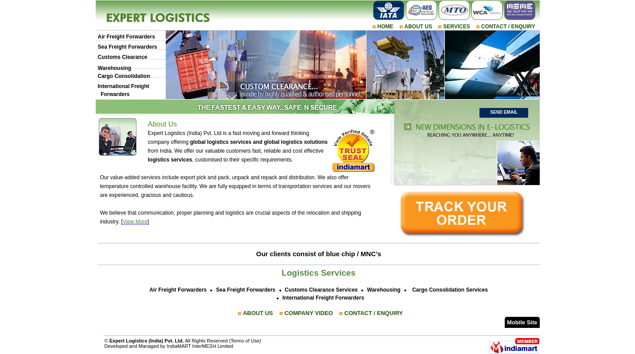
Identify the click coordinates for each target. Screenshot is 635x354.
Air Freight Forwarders (126, 37)
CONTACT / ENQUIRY (508, 26)
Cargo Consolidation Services (450, 290)
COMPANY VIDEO (308, 313)
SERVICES (456, 26)
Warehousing (115, 68)
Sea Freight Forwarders (127, 47)
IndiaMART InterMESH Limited (200, 346)
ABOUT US (418, 26)
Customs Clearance (123, 57)
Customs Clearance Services (321, 290)
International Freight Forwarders (323, 298)
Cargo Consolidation (124, 76)
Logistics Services (319, 272)
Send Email (504, 112)
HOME (385, 26)
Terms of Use (245, 340)
